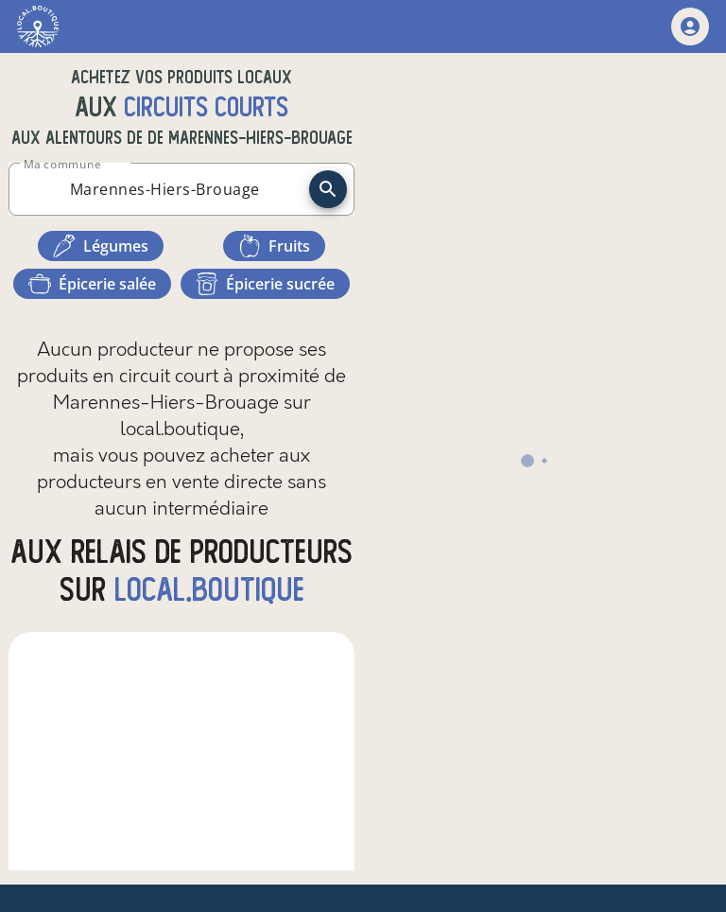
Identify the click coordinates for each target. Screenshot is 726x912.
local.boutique (209, 589)
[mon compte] (690, 26)
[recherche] (328, 189)
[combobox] (164, 189)
